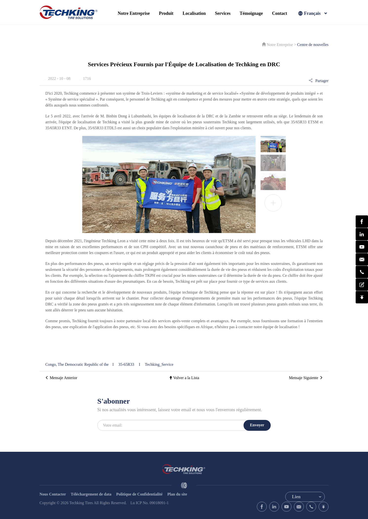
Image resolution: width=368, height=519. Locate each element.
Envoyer (257, 425)
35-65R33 (126, 364)
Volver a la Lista (184, 378)
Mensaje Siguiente (306, 378)
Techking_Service (159, 364)
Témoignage (251, 13)
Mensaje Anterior (61, 378)
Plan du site (177, 494)
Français (312, 13)
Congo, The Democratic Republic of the (77, 364)
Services (222, 13)
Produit (166, 13)
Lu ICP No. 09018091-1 (149, 503)
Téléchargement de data (91, 494)
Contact (279, 13)
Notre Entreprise (134, 13)
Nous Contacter (53, 494)
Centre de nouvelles (312, 45)
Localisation (194, 13)
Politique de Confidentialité (139, 494)
